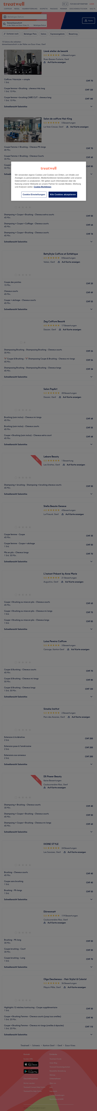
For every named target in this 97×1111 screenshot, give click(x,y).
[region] (48, 181)
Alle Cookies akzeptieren (63, 194)
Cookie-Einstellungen (34, 194)
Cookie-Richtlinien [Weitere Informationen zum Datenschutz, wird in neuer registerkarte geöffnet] (42, 187)
